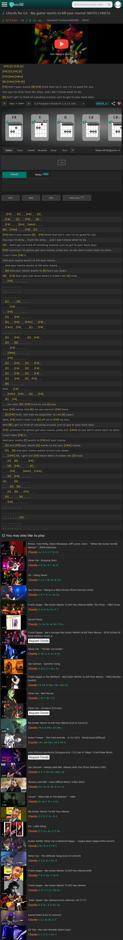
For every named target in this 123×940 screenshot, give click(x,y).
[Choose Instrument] (72, 150)
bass (64, 150)
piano (20, 150)
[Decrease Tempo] (4, 103)
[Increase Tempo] (29, 103)
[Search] (109, 4)
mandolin (42, 150)
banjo (54, 150)
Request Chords (39, 640)
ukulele (31, 150)
